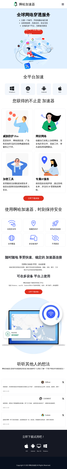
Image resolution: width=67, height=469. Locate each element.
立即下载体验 (33, 198)
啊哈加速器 (33, 465)
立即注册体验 (32, 32)
